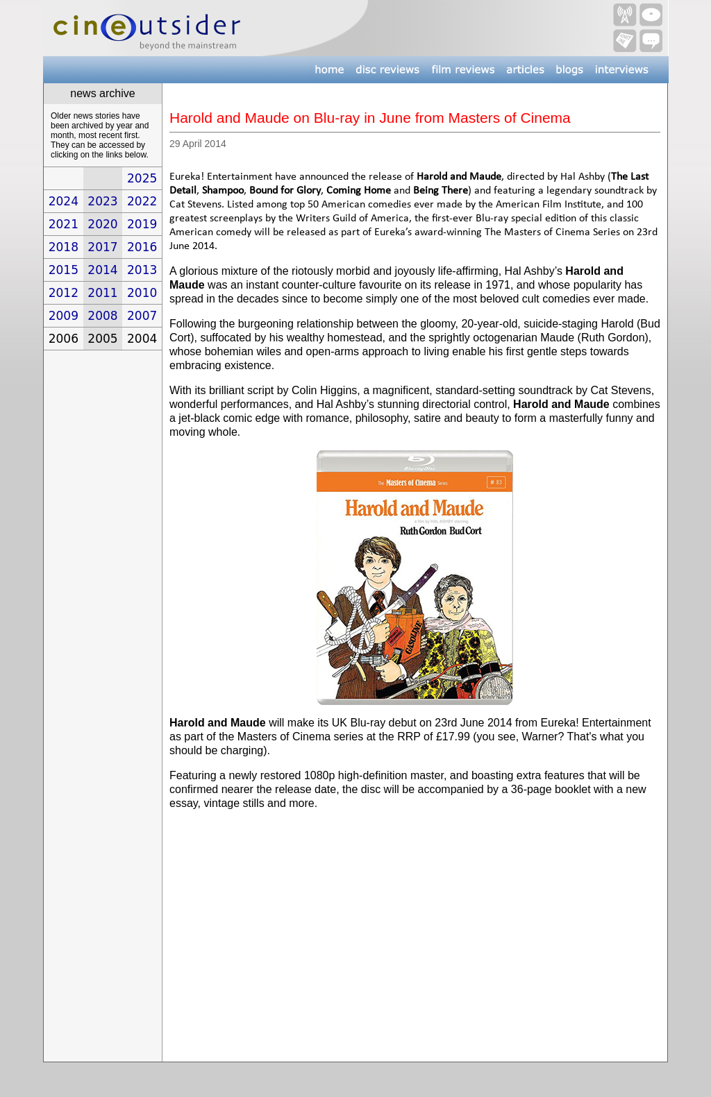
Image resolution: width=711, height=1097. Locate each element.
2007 (142, 316)
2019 (142, 224)
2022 (142, 201)
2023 (102, 201)
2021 (63, 224)
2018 (63, 247)
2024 (63, 201)
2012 (63, 293)
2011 (102, 293)
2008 (102, 316)
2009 (63, 316)
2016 (142, 247)
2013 (142, 270)
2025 (142, 178)
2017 (102, 247)
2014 (102, 270)
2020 (102, 224)
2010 (142, 293)
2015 (63, 270)
